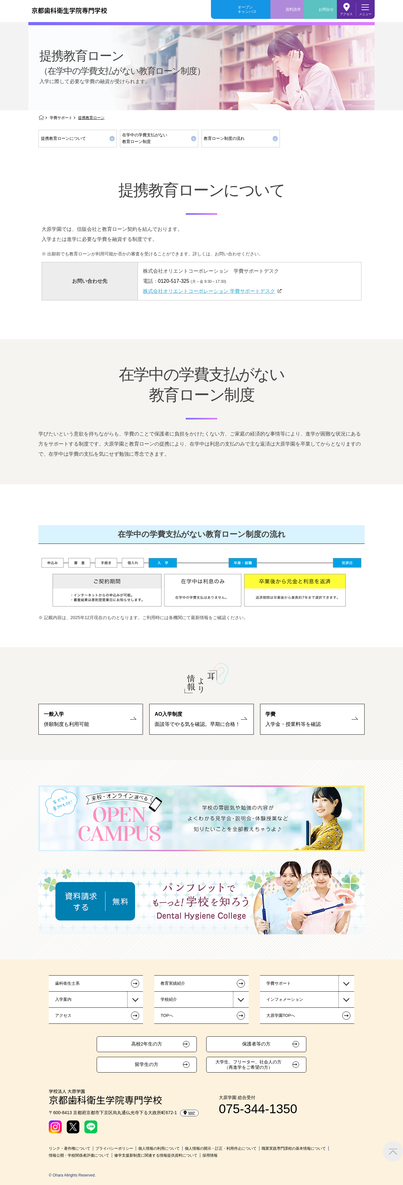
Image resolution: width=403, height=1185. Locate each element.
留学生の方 (146, 1064)
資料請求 (293, 9)
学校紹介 (169, 999)
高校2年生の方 (146, 1043)
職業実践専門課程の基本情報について (294, 1148)
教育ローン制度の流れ (224, 138)
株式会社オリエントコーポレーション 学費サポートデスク (209, 291)
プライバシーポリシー (114, 1148)
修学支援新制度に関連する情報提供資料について (155, 1155)
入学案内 (63, 999)
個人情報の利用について (159, 1148)
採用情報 (210, 1155)
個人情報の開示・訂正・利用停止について (221, 1148)
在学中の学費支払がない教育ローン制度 (144, 138)
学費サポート (61, 118)
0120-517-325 (174, 281)
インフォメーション (284, 999)
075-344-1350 (258, 1109)
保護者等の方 (256, 1043)
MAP (189, 1113)
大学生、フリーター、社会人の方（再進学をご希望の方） (248, 1064)
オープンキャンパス (247, 9)
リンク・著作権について (69, 1148)
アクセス (346, 14)
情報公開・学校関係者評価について (79, 1155)
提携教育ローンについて (63, 138)
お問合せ (326, 9)
